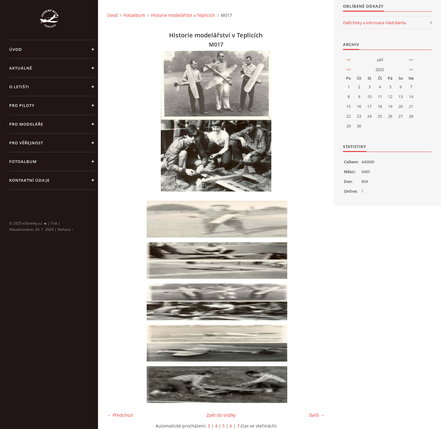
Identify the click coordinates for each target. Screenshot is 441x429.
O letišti (19, 86)
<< (348, 60)
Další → (317, 415)
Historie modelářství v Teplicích (183, 15)
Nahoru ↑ (65, 229)
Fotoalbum (23, 161)
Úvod (15, 49)
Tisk (54, 223)
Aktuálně (20, 68)
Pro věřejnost (26, 143)
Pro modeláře (26, 124)
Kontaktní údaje (29, 180)
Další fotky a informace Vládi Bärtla (374, 22)
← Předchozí (120, 415)
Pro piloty (22, 105)
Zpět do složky (221, 415)
